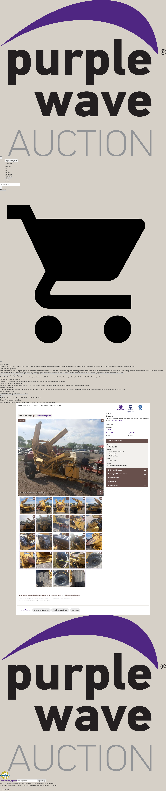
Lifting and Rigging (56, 389)
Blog (45, 783)
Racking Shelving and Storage (42, 381)
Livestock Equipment (79, 366)
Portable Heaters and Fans (71, 389)
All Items (3, 190)
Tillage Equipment (129, 366)
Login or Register (11, 160)
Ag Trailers (3, 398)
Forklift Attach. (28, 381)
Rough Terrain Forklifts (66, 373)
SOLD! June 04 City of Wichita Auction (38, 405)
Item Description (113, 477)
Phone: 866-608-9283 (25, 785)
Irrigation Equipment (66, 366)
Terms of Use (18, 783)
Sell (6, 170)
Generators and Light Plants (40, 389)
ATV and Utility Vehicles (13, 385)
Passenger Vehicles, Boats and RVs (12, 383)
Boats (42, 385)
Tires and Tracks (22, 394)
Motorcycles (48, 385)
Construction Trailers (14, 398)
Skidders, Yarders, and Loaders (95, 377)
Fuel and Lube (26, 389)
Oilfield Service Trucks (27, 402)
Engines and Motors (15, 389)
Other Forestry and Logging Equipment (72, 377)
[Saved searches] (1, 157)
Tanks (98, 389)
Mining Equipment (151, 371)
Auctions (7, 166)
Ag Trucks (3, 402)
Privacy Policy (28, 783)
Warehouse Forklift (58, 381)
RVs (78, 385)
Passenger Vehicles (58, 385)
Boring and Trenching (72, 371)
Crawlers (115, 371)
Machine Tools (5, 394)
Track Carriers (109, 373)
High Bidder (132, 433)
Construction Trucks (13, 402)
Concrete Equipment (100, 371)
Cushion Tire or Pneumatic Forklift (11, 381)
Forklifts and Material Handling (10, 379)
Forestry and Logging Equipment (11, 375)
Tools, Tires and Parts (7, 392)
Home (20, 405)
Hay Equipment (54, 366)
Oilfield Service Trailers (28, 398)
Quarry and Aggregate (36, 373)
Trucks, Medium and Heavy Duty (10, 400)
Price (111, 433)
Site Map (51, 783)
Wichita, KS (109, 425)
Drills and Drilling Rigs (125, 371)
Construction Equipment (8, 368)
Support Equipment (6, 387)
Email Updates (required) (8, 781)
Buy (6, 168)
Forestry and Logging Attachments (32, 377)
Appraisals (8, 177)
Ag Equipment (4, 364)
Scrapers (77, 373)
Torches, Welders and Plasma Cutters (112, 389)
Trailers (2, 396)
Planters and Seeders (115, 366)
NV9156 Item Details (115, 440)
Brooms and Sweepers (86, 371)
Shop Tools (13, 394)
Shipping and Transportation (117, 474)
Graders (142, 371)
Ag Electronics (5, 366)
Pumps (93, 389)
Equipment (8, 175)
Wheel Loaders (119, 373)
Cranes (109, 371)
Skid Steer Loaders (86, 373)
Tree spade (57, 405)
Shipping (7, 179)
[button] (83, 356)
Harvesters (45, 366)
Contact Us (8, 163)
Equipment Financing (115, 470)
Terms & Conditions (6, 783)
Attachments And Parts (60, 610)
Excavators (136, 371)
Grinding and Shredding (51, 377)
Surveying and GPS (98, 373)
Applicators (20, 366)
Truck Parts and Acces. (42, 402)
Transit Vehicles (85, 385)
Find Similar (112, 481)
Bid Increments (113, 485)
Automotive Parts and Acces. (30, 385)
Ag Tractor (13, 366)
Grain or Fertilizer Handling (33, 366)
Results (7, 172)
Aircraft (2, 385)
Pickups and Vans (71, 385)
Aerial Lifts (3, 371)
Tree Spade (75, 610)
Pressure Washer (85, 389)
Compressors (4, 389)
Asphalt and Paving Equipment (17, 371)
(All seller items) (117, 420)
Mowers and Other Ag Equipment (97, 366)
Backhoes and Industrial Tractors (54, 371)
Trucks (52, 402)
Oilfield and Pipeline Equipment (18, 373)
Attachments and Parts (35, 371)
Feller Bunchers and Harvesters (10, 377)
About (7, 181)
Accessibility (38, 783)
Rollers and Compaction (51, 373)
